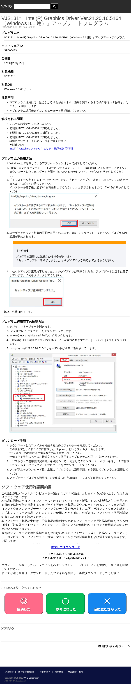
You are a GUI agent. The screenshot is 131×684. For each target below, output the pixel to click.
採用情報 (59, 672)
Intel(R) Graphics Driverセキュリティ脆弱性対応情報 (41, 148)
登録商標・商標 (75, 672)
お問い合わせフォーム (114, 646)
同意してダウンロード (65, 547)
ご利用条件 (45, 672)
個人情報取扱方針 (26, 672)
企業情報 (9, 672)
